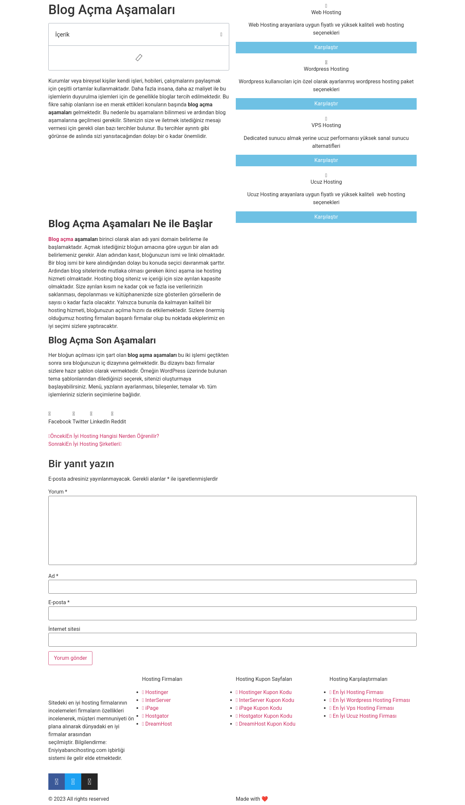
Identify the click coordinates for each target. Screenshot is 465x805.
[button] (221, 34)
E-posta (59, 602)
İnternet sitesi (64, 629)
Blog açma (60, 239)
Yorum (57, 492)
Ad (53, 576)
